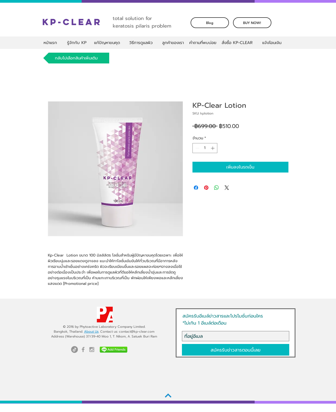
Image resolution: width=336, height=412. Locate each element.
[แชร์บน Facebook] (196, 187)
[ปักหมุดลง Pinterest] (206, 187)
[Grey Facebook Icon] (83, 349)
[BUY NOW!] (252, 22)
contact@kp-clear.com (136, 331)
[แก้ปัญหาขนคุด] (107, 42)
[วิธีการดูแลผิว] (141, 42)
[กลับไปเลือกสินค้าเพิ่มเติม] (76, 58)
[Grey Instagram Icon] (91, 349)
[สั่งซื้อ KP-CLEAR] (237, 42)
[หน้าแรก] (50, 42)
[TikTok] (74, 349)
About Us (91, 331)
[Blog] (210, 22)
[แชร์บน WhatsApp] (216, 187)
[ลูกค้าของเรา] (173, 42)
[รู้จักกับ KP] (77, 42)
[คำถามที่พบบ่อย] (202, 42)
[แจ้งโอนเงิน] (272, 42)
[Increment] (213, 148)
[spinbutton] (205, 148)
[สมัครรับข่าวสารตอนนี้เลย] (235, 350)
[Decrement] (196, 148)
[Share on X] (227, 187)
